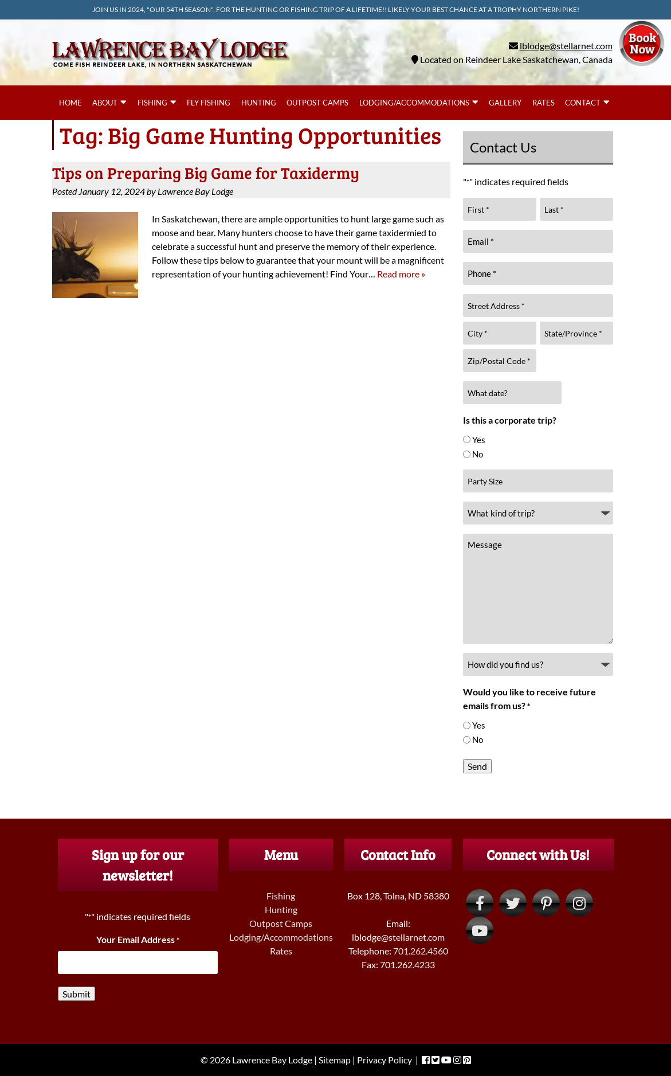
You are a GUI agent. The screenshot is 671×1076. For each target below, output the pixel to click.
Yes (478, 440)
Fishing (152, 102)
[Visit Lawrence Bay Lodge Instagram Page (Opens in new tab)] (579, 903)
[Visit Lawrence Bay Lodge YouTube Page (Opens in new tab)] (479, 930)
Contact (583, 102)
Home (70, 102)
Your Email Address (137, 939)
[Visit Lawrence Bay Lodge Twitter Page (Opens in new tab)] (513, 903)
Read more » (401, 273)
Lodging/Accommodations (414, 102)
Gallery (505, 102)
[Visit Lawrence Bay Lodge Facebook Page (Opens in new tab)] (479, 903)
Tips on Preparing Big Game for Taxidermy (205, 172)
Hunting (258, 102)
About (104, 102)
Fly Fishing (208, 102)
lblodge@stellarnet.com (566, 45)
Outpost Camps (317, 102)
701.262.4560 (420, 950)
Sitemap (335, 1059)
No (477, 454)
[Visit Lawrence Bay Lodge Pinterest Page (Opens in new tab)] (546, 903)
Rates (543, 102)
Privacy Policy (384, 1059)
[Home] (171, 69)
